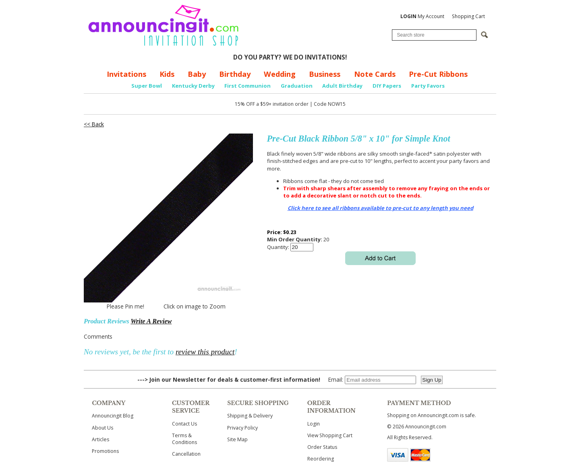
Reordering (320, 458)
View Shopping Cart (329, 435)
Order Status (322, 447)
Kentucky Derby (193, 85)
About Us (102, 427)
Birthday (235, 74)
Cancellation (186, 453)
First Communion (247, 85)
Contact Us (184, 423)
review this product (205, 352)
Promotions (105, 451)
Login (313, 423)
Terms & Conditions (184, 439)
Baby (197, 74)
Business (324, 74)
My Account (422, 16)
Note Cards (375, 74)
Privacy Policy (242, 427)
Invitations (126, 74)
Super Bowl (146, 85)
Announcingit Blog (112, 415)
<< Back (94, 124)
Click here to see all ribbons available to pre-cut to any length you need (380, 208)
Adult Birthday (342, 85)
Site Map (237, 439)
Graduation (297, 85)
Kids (167, 74)
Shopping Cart (468, 16)
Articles (100, 439)
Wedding (280, 74)
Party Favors (428, 85)
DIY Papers (387, 85)
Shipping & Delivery (250, 415)
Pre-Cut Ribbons (438, 74)
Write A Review (151, 321)
